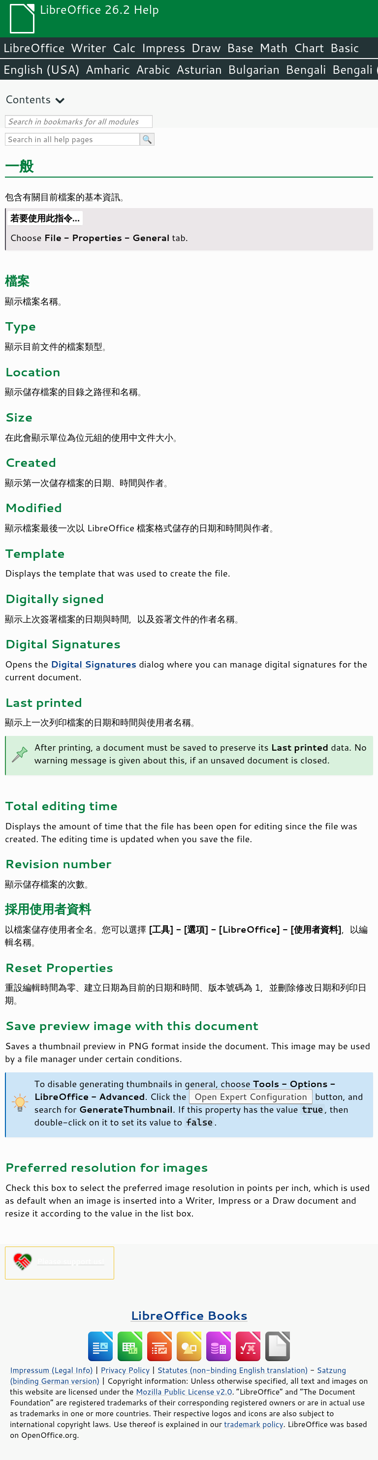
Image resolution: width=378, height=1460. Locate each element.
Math (273, 47)
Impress (164, 47)
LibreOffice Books (189, 1315)
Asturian (199, 69)
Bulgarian (254, 69)
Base (240, 47)
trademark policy (253, 1424)
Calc (124, 47)
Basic (344, 47)
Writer (88, 47)
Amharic (108, 69)
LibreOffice (33, 47)
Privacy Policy (125, 1370)
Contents (28, 99)
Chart (308, 47)
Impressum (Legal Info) (51, 1370)
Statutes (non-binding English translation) (232, 1370)
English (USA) (41, 69)
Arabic (153, 69)
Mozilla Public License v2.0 (184, 1391)
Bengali (305, 69)
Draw (205, 47)
